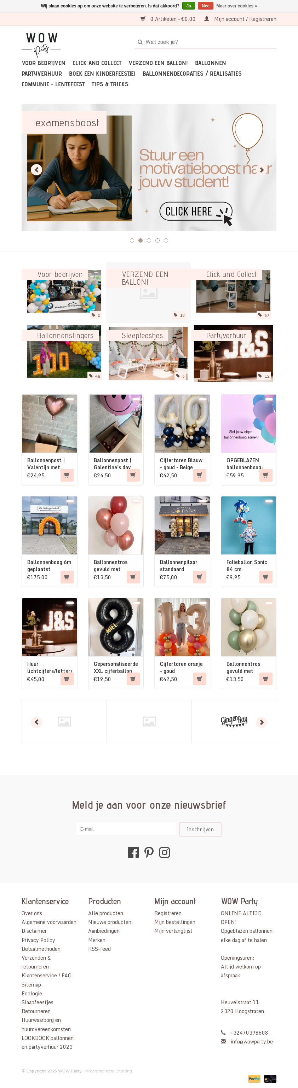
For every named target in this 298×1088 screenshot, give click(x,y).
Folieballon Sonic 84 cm (247, 566)
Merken (96, 940)
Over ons (32, 913)
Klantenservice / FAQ (46, 975)
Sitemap (31, 985)
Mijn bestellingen (174, 922)
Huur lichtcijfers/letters (49, 668)
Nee (206, 6)
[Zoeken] (205, 42)
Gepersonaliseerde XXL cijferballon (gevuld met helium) (116, 668)
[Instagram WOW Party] (164, 852)
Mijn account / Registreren (240, 19)
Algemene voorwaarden (49, 922)
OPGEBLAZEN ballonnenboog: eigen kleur (245, 464)
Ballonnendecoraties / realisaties (192, 73)
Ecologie (32, 993)
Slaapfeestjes (37, 1002)
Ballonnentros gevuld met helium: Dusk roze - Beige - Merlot (115, 566)
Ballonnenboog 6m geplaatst (49, 566)
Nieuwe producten (109, 922)
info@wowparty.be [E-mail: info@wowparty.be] (252, 1041)
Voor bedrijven (43, 63)
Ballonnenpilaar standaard (178, 566)
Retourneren (36, 1011)
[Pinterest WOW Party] (149, 852)
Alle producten (105, 913)
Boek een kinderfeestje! (102, 73)
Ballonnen (210, 63)
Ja (188, 6)
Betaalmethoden (41, 949)
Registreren (168, 913)
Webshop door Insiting (109, 1070)
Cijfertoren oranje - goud (181, 668)
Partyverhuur (42, 73)
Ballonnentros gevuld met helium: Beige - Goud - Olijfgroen (247, 668)
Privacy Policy (38, 940)
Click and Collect (97, 63)
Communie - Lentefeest (53, 84)
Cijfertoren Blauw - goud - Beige (181, 464)
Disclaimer (34, 931)
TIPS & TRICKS (110, 84)
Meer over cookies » (237, 6)
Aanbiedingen (104, 931)
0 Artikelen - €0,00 (169, 19)
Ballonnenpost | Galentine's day (112, 464)
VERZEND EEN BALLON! (158, 63)
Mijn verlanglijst (173, 931)
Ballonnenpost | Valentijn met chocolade (46, 464)
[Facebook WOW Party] (133, 852)
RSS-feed (99, 949)
